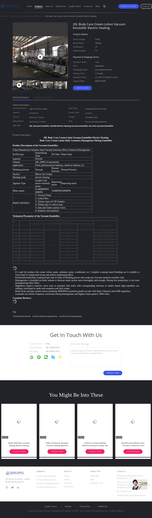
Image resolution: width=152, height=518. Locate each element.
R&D (92, 479)
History (67, 476)
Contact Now (82, 88)
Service (67, 479)
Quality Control (75, 6)
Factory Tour (61, 6)
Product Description (43, 97)
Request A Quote (128, 6)
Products (39, 6)
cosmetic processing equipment (70, 316)
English (146, 6)
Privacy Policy (85, 506)
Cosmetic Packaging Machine (47, 483)
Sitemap (68, 506)
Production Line (96, 483)
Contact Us (88, 6)
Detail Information (21, 97)
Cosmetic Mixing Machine (46, 476)
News (98, 6)
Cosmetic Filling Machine (46, 480)
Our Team (68, 483)
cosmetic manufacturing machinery (45, 316)
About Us (49, 6)
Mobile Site (102, 506)
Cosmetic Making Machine (46, 487)
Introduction (69, 486)
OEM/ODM (94, 476)
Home (29, 6)
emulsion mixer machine (22, 316)
